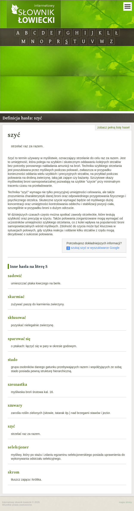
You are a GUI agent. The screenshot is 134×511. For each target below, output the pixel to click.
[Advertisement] (67, 79)
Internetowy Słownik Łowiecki (33, 14)
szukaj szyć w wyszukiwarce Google (92, 247)
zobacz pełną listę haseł (113, 127)
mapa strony (125, 502)
